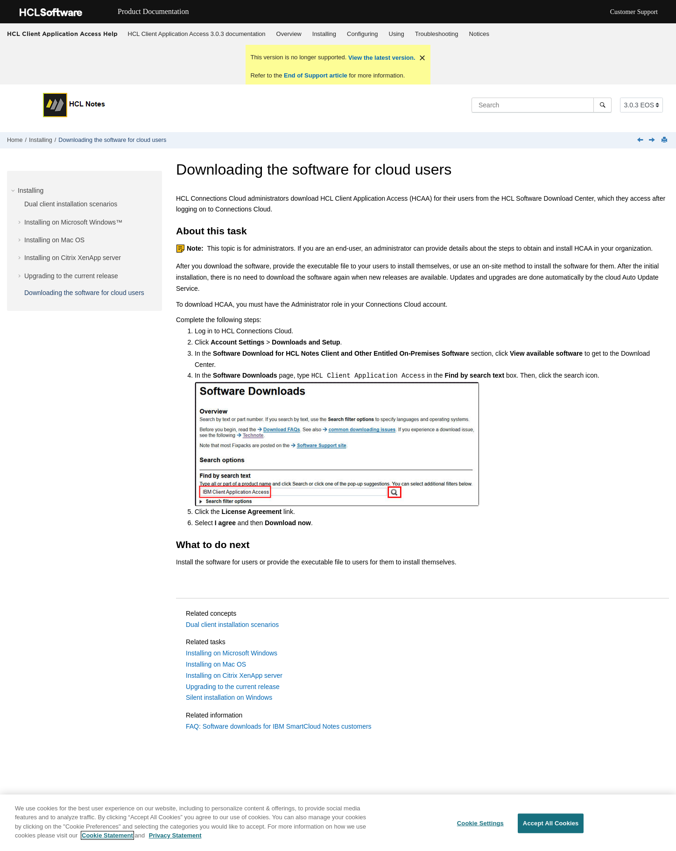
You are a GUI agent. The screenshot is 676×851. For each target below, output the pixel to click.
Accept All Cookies (551, 823)
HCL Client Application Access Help (62, 33)
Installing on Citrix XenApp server (72, 257)
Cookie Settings (480, 823)
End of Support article (315, 75)
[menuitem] (196, 34)
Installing (324, 33)
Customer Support (634, 11)
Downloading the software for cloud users (112, 140)
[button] (14, 190)
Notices (479, 33)
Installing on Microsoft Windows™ (73, 222)
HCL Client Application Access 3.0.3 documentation (197, 33)
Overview (289, 33)
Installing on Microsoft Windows (231, 653)
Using (396, 33)
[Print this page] (665, 140)
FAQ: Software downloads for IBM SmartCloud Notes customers (279, 726)
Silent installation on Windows (229, 697)
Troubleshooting (436, 33)
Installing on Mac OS (54, 240)
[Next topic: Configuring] (652, 140)
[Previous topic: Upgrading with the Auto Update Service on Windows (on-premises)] (641, 140)
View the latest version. (380, 57)
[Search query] (542, 105)
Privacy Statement (175, 835)
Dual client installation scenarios (70, 204)
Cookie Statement (107, 835)
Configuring (362, 33)
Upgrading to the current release (71, 276)
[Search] (602, 105)
